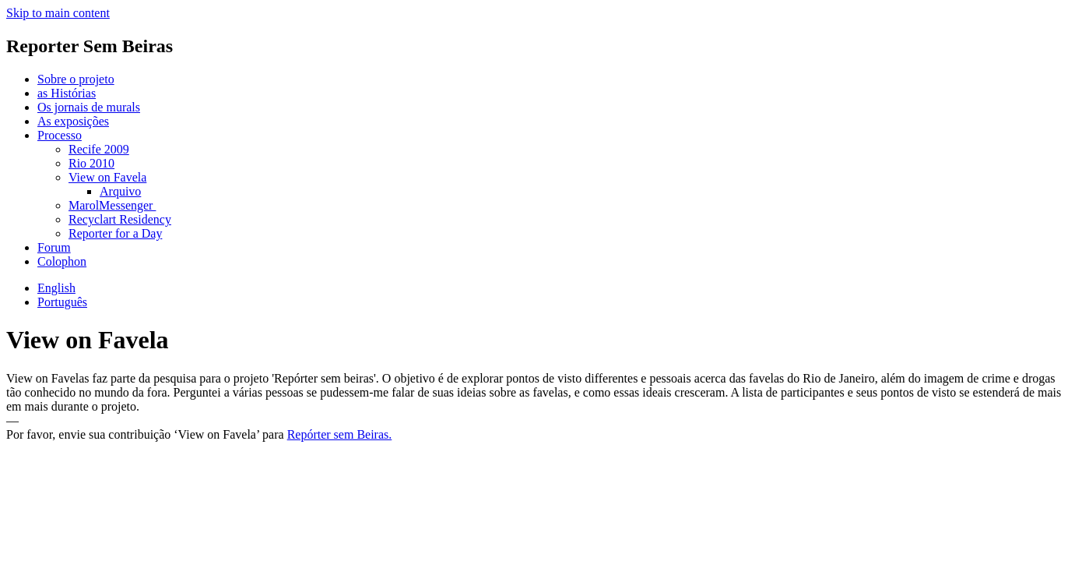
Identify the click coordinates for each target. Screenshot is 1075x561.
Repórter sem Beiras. (339, 434)
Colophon (61, 261)
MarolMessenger (112, 205)
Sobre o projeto (75, 79)
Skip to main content (58, 12)
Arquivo (120, 191)
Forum (54, 247)
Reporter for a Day (115, 233)
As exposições (73, 121)
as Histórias (66, 93)
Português (62, 302)
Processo (59, 135)
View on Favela (107, 177)
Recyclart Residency (120, 219)
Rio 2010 (91, 163)
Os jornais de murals (88, 107)
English (56, 288)
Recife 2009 (99, 149)
